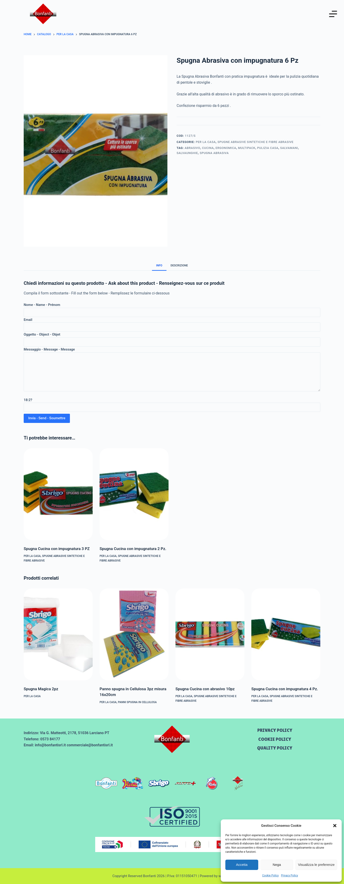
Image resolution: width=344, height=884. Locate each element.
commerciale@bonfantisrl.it (90, 745)
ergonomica (225, 148)
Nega (277, 865)
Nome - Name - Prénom (172, 308)
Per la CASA (206, 142)
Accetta (241, 865)
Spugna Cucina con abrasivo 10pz (205, 689)
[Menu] (333, 14)
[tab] (159, 265)
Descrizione (179, 265)
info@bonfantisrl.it (50, 745)
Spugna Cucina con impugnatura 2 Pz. (133, 548)
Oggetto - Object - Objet (172, 338)
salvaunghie (187, 153)
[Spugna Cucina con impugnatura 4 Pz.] (285, 634)
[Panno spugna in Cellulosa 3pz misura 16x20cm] (134, 634)
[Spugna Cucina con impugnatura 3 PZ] (58, 494)
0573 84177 (50, 739)
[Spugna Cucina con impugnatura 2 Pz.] (134, 494)
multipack (246, 148)
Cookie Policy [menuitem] (274, 739)
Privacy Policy (289, 875)
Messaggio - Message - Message (172, 369)
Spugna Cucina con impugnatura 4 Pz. (284, 689)
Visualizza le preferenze (316, 865)
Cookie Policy (270, 875)
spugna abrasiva (214, 153)
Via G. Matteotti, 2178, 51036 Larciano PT (74, 733)
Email (172, 323)
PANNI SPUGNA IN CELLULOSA (137, 702)
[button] (335, 825)
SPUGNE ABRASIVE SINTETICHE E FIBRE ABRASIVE (256, 142)
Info (159, 265)
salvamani (289, 148)
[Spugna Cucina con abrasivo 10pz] (209, 634)
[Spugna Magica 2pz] (58, 634)
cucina (208, 148)
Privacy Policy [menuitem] (274, 730)
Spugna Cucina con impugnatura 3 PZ (57, 548)
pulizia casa (267, 148)
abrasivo (192, 148)
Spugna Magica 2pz (41, 689)
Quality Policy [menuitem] (274, 747)
